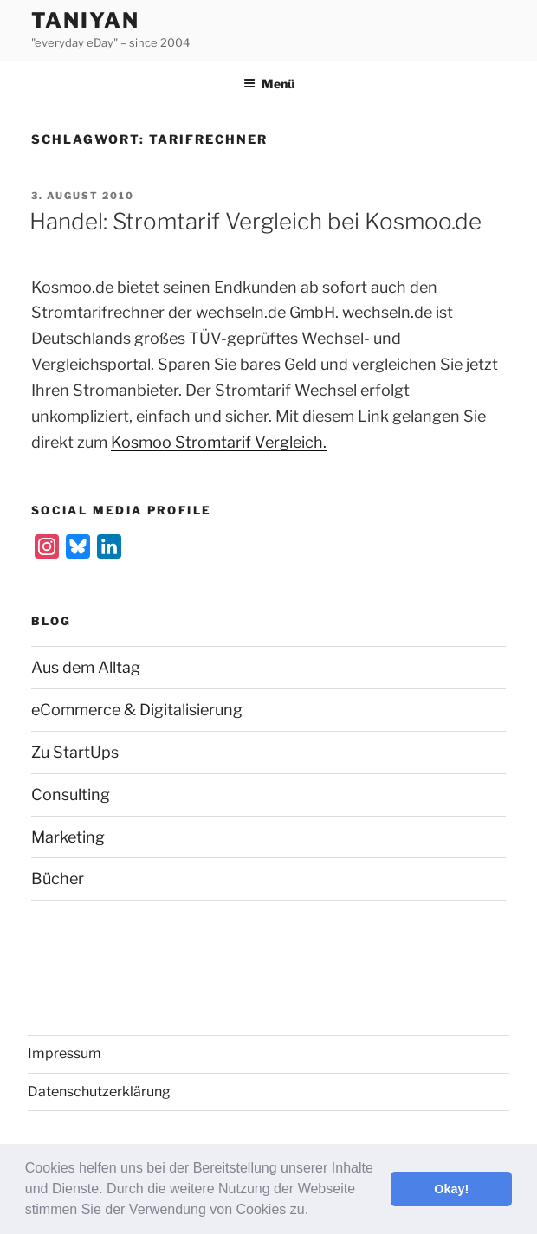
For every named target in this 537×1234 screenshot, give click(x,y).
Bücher (57, 878)
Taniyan (85, 20)
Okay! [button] (451, 1189)
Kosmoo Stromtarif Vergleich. (219, 442)
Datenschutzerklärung (99, 1091)
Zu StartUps (75, 752)
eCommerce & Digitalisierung (137, 710)
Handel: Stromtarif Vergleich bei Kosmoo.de (255, 221)
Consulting (70, 794)
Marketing (68, 837)
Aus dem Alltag (85, 667)
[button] (315, 1211)
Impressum (64, 1053)
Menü (268, 83)
